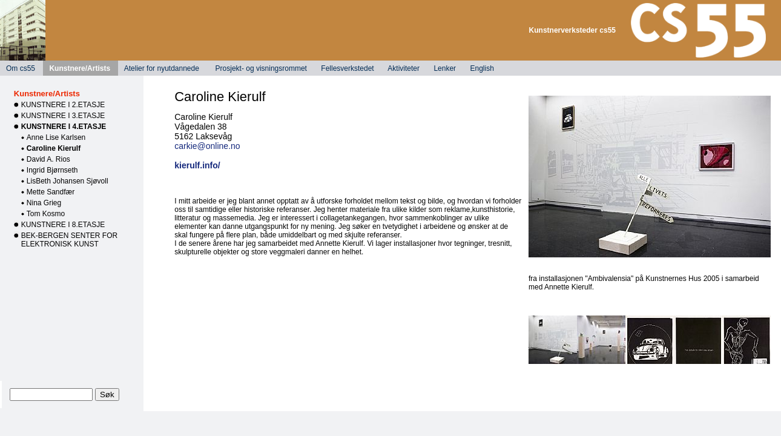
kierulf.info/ (197, 165)
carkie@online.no (207, 146)
